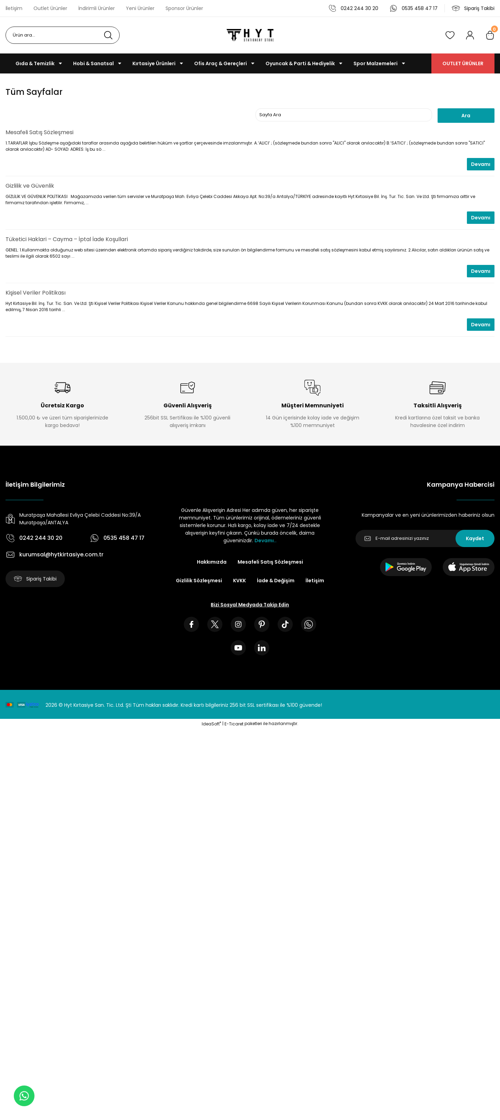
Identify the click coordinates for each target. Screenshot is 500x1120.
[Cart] (490, 35)
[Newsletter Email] (425, 538)
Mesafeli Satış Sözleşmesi (39, 132)
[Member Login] (470, 35)
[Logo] (250, 35)
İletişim (315, 580)
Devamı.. (265, 540)
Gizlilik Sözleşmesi (199, 580)
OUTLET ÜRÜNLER (462, 63)
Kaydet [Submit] (475, 538)
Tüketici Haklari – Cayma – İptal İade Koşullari (67, 239)
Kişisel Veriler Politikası (36, 293)
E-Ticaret (233, 724)
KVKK (239, 580)
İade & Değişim (275, 580)
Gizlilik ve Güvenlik (30, 186)
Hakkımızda (212, 561)
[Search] (63, 35)
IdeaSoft (211, 724)
